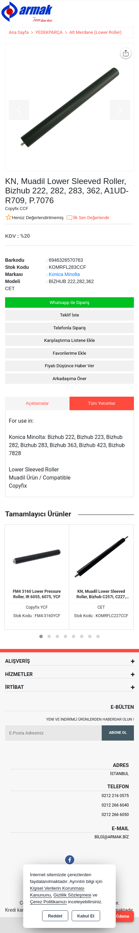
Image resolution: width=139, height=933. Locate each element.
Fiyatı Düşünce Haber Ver (69, 365)
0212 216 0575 (115, 795)
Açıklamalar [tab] (37, 403)
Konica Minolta (64, 274)
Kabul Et (86, 916)
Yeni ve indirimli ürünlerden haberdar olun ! (90, 719)
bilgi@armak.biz (112, 837)
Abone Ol (117, 732)
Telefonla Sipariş (69, 327)
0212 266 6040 (115, 805)
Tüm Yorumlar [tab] (102, 403)
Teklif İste (69, 315)
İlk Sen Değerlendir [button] (88, 217)
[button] (41, 636)
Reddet (55, 916)
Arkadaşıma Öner (69, 378)
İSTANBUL (119, 773)
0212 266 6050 (115, 814)
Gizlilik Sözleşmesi (72, 894)
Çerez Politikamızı (48, 901)
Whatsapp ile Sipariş (69, 302)
